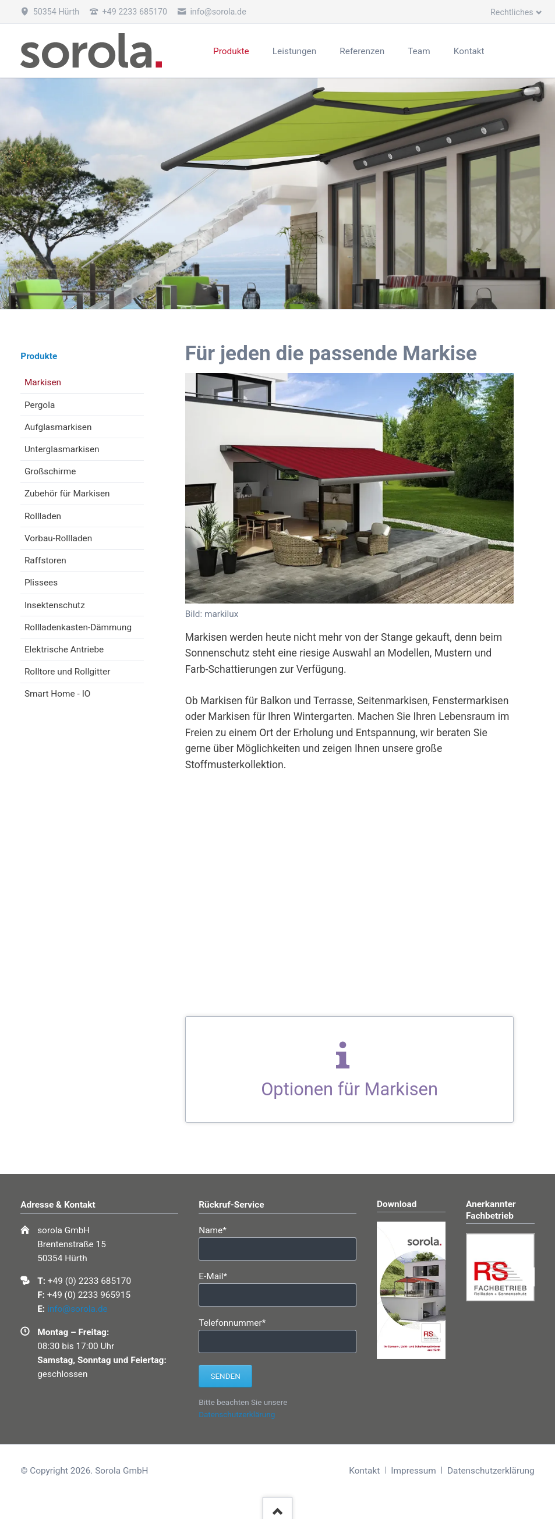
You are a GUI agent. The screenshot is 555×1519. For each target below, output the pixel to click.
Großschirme (50, 471)
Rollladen (42, 516)
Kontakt (364, 1470)
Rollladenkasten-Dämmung (78, 627)
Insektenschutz (54, 605)
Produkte (38, 356)
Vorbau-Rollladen (58, 538)
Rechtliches (511, 12)
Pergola (39, 405)
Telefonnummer (232, 1322)
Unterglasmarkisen (62, 449)
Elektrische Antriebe (64, 649)
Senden (225, 1376)
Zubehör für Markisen (67, 493)
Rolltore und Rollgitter (67, 671)
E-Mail (219, 1275)
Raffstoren (45, 560)
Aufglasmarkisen (58, 427)
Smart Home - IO (57, 693)
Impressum (413, 1470)
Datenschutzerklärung (237, 1414)
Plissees (41, 582)
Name (219, 1229)
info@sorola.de (77, 1309)
